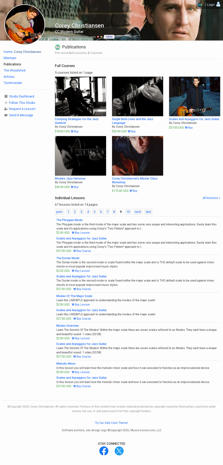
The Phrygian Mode (69, 220)
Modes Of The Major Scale (74, 296)
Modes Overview (67, 325)
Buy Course (82, 251)
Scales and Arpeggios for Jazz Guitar (194, 119)
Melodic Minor (66, 363)
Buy (75, 131)
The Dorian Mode (67, 258)
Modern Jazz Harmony (70, 178)
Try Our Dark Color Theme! (111, 423)
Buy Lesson (80, 232)
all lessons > (211, 198)
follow (109, 36)
